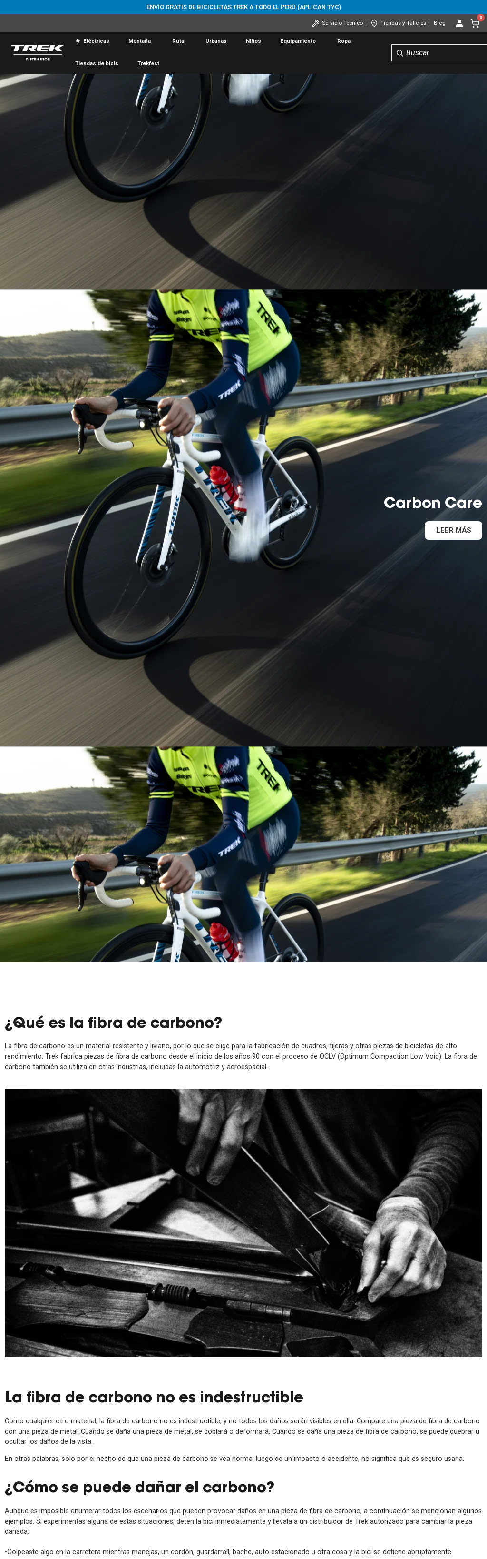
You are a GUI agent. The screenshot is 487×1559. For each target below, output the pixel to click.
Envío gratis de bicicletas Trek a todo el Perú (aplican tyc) (243, 6)
